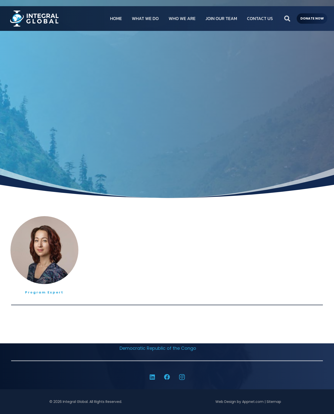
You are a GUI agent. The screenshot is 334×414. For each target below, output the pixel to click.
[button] (298, 18)
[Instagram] (181, 377)
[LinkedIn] (152, 377)
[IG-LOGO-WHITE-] (33, 18)
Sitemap (274, 401)
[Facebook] (167, 377)
